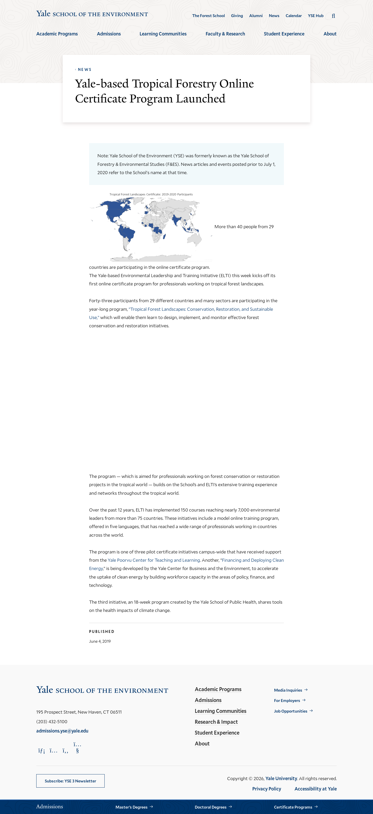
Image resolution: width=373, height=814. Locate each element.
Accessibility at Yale (316, 789)
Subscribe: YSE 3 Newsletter (70, 780)
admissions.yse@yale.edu (62, 731)
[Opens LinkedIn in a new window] (42, 750)
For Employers (287, 700)
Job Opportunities (290, 711)
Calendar (294, 15)
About (330, 34)
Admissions (109, 34)
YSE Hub (316, 15)
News (274, 15)
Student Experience (284, 34)
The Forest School (208, 15)
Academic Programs (57, 34)
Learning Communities (163, 34)
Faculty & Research (225, 34)
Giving (237, 15)
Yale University (281, 778)
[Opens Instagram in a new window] (54, 750)
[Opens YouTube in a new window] (77, 747)
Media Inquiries (288, 690)
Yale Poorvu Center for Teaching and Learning (154, 560)
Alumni (256, 15)
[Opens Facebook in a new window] (65, 750)
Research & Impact (216, 721)
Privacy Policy (266, 789)
